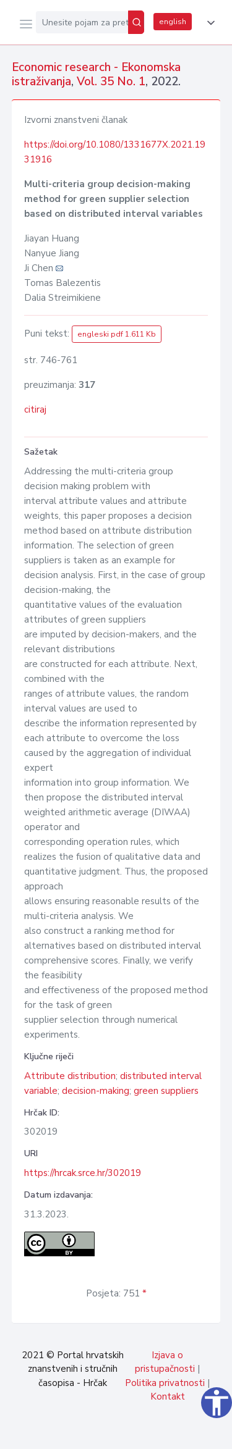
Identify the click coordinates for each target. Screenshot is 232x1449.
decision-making (95, 1091)
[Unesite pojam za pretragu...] (82, 22)
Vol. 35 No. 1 (111, 82)
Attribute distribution (70, 1076)
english (172, 22)
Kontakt (167, 1396)
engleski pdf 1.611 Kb (116, 334)
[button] (208, 22)
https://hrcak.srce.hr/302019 (82, 1173)
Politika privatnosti (165, 1383)
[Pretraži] (136, 22)
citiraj (35, 409)
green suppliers (166, 1091)
